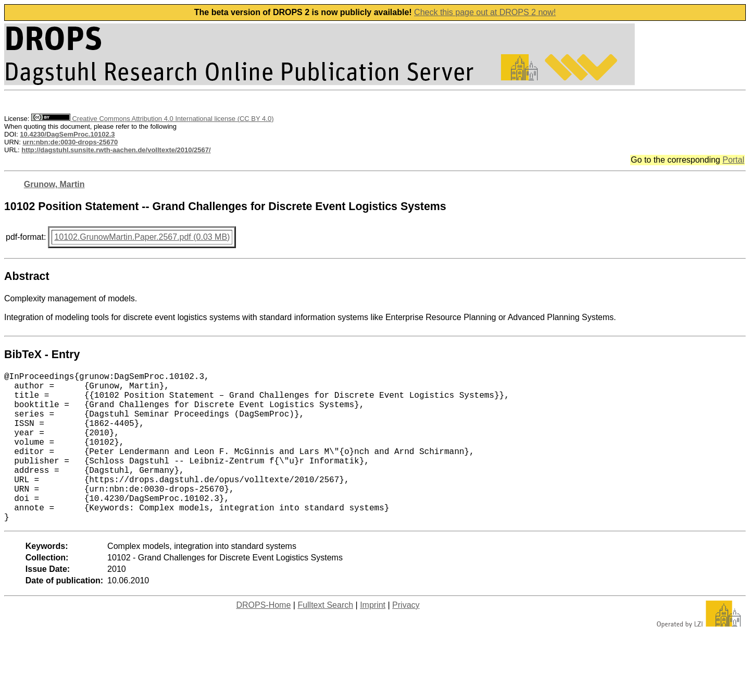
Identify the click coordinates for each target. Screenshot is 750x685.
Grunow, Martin (54, 184)
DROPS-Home (263, 638)
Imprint (372, 638)
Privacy (405, 638)
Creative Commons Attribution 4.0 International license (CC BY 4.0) (152, 119)
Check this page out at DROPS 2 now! (485, 12)
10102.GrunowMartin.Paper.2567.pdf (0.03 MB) (142, 237)
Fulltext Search (325, 638)
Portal (733, 159)
